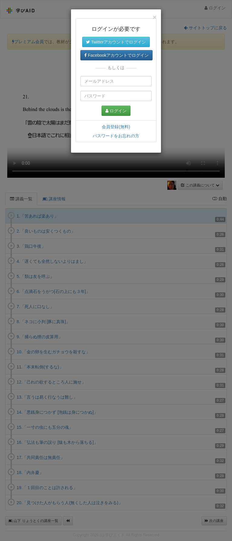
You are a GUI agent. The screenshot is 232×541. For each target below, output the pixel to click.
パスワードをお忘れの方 (116, 135)
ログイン (116, 110)
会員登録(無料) (116, 126)
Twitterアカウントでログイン (116, 42)
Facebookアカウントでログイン (116, 55)
